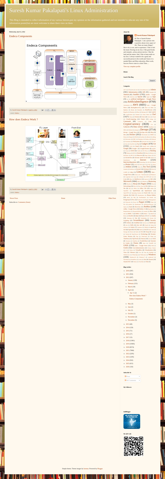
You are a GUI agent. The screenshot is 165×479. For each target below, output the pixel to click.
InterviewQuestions (129, 162)
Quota (125, 206)
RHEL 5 (130, 213)
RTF (148, 216)
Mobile (144, 181)
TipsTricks (135, 238)
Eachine (142, 137)
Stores (131, 231)
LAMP (125, 172)
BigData (125, 110)
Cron (149, 121)
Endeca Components (20, 36)
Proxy (134, 202)
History (152, 153)
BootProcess (149, 110)
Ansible (136, 94)
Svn (142, 232)
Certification (129, 114)
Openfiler (125, 190)
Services (144, 222)
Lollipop (141, 176)
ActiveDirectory (144, 89)
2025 (128, 363)
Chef (154, 114)
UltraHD (151, 243)
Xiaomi (151, 259)
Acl (137, 89)
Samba (154, 216)
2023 (128, 357)
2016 (128, 334)
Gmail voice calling (148, 146)
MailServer (138, 179)
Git (154, 144)
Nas (153, 184)
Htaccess (139, 155)
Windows (152, 254)
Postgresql (126, 200)
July (129, 310)
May (129, 304)
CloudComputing (131, 119)
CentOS (153, 112)
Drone (125, 137)
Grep (126, 150)
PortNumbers (142, 197)
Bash (146, 107)
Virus (125, 252)
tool (149, 238)
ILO (155, 155)
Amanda (151, 92)
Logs (134, 176)
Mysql (135, 184)
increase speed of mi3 (141, 157)
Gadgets (145, 144)
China (130, 117)
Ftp (138, 144)
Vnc (140, 252)
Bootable (139, 110)
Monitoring (152, 181)
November (131, 317)
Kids (153, 169)
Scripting (126, 220)
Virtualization (149, 250)
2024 (128, 360)
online (152, 188)
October (131, 313)
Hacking (153, 151)
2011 (128, 274)
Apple (148, 96)
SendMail (137, 223)
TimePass (126, 238)
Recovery (137, 207)
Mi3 (151, 179)
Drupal (130, 137)
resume (145, 211)
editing (154, 137)
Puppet (141, 202)
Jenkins (128, 167)
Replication (151, 209)
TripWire (135, 241)
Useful (125, 248)
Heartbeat (140, 153)
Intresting (142, 162)
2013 (128, 324)
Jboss (154, 164)
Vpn (145, 252)
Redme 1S (143, 209)
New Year (140, 186)
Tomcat (143, 238)
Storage (125, 231)
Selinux (129, 223)
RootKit (131, 216)
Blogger (99, 469)
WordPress (133, 259)
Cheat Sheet (145, 114)
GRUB (132, 151)
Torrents (128, 241)
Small (146, 225)
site (127, 225)
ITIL (149, 164)
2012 (128, 277)
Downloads (145, 134)
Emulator (140, 139)
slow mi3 (139, 225)
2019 (128, 344)
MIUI (138, 181)
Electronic (128, 139)
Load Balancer (152, 174)
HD (134, 153)
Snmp (152, 225)
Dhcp (152, 132)
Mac (131, 179)
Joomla (125, 169)
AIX (143, 92)
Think (151, 236)
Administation (133, 92)
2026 (128, 367)
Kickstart (146, 169)
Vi (126, 250)
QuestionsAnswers (149, 204)
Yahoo (135, 261)
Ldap (131, 172)
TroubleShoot (144, 241)
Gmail (137, 146)
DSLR (136, 137)
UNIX (125, 245)
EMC (134, 139)
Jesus (139, 167)
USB (152, 245)
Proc (133, 200)
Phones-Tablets (151, 195)
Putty (152, 202)
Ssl (145, 229)
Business (132, 112)
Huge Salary (148, 155)
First (150, 141)
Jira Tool (146, 167)
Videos (131, 250)
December (131, 320)
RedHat (147, 207)
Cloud (154, 117)
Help (146, 153)
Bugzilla (125, 112)
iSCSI (136, 164)
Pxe (124, 204)
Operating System (136, 193)
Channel (137, 114)
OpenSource (148, 191)
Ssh (135, 229)
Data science (138, 127)
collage (151, 119)
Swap (147, 232)
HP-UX (133, 155)
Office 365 (143, 188)
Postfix (151, 197)
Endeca (17, 113)
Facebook (127, 141)
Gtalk (138, 150)
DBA (124, 130)
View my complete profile (131, 66)
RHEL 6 (138, 213)
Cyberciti (126, 127)
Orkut (152, 193)
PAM (132, 195)
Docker (132, 134)
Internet (143, 160)
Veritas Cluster (152, 248)
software (125, 227)
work (140, 259)
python (130, 204)
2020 (128, 347)
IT (145, 164)
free (126, 144)
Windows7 (142, 257)
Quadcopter (138, 204)
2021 (128, 350)
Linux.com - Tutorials (140, 174)
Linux (140, 171)
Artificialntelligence (137, 101)
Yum (147, 261)
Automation (126, 105)
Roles (124, 216)
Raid (130, 207)
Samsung (129, 218)
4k (132, 89)
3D (129, 89)
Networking (126, 186)
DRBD (152, 134)
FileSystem (136, 141)
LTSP (147, 176)
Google (125, 148)
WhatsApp (135, 254)
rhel (124, 213)
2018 (128, 340)
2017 (124, 89)
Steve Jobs (151, 229)
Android (126, 94)
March (130, 287)
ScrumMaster (138, 220)
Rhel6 (152, 213)
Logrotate (128, 176)
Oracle (146, 193)
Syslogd (154, 231)
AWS (135, 104)
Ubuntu (135, 243)
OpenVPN (126, 193)
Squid (130, 229)
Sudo (137, 231)
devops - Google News (130, 132)
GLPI (130, 146)
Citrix (148, 117)
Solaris (132, 227)
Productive (140, 199)
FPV (154, 141)
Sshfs (140, 229)
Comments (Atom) (24, 202)
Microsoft (127, 181)
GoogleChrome (144, 148)
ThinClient (144, 236)
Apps (154, 97)
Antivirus (132, 96)
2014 (128, 327)
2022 (128, 354)
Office (135, 188)
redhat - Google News (129, 209)
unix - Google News (141, 245)
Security (153, 220)
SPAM (146, 227)
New (135, 186)
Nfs (147, 186)
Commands (127, 121)
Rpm (137, 216)
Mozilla (129, 184)
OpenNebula (136, 191)
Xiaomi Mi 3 (127, 261)
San (136, 218)
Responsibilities (137, 211)
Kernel (138, 169)
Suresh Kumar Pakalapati (146, 35)
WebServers (126, 254)
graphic (154, 148)
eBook (148, 137)
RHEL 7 (146, 213)
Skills (132, 225)
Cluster (143, 119)
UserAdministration (138, 248)
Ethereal (154, 139)
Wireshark (126, 259)
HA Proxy (145, 150)
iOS (149, 162)
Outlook (125, 195)
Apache (139, 97)
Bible (152, 107)
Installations (126, 160)
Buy (138, 112)
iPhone (154, 162)
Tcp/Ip (127, 234)
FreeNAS (132, 144)
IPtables (128, 164)
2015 (128, 331)
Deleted (130, 130)
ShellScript (152, 223)
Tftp (137, 236)
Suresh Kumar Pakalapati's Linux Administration (63, 10)
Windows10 (133, 257)
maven (146, 179)
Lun (153, 176)
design (136, 130)
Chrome (136, 117)
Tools (154, 238)
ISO (141, 164)
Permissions (141, 195)
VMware (132, 252)
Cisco (143, 117)
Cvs (152, 124)
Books (132, 110)
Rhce (151, 211)
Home (63, 198)
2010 (128, 271)
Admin (153, 89)
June (129, 307)
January (130, 280)
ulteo (144, 243)
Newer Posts (14, 198)
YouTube (141, 261)
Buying (143, 112)
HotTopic (125, 155)
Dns (124, 134)
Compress (140, 121)
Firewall (144, 141)
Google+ (134, 148)
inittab (152, 157)
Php (134, 197)
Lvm (124, 179)
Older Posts (112, 198)
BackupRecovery (136, 107)
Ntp (130, 188)
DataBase (151, 127)
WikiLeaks (143, 254)
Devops (144, 129)
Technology (144, 234)
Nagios (143, 184)
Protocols (128, 202)
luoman (86, 469)
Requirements (127, 211)
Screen (151, 218)
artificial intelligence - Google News (143, 99)
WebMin (151, 252)
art (127, 99)
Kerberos (131, 169)
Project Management (150, 199)
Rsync (143, 216)
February (131, 283)
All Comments (130, 380)
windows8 (150, 257)
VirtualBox (138, 250)
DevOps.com (143, 132)
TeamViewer (135, 234)
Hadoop (129, 153)
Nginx (152, 186)
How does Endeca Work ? (23, 119)
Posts (127, 376)
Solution (139, 227)
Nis (124, 188)
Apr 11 (132, 293)
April (130, 290)
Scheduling (143, 218)
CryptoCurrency (131, 123)
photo (128, 197)
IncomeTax (128, 157)
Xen (145, 259)
